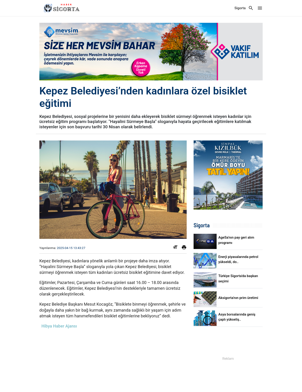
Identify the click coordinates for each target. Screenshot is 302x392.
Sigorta (240, 8)
